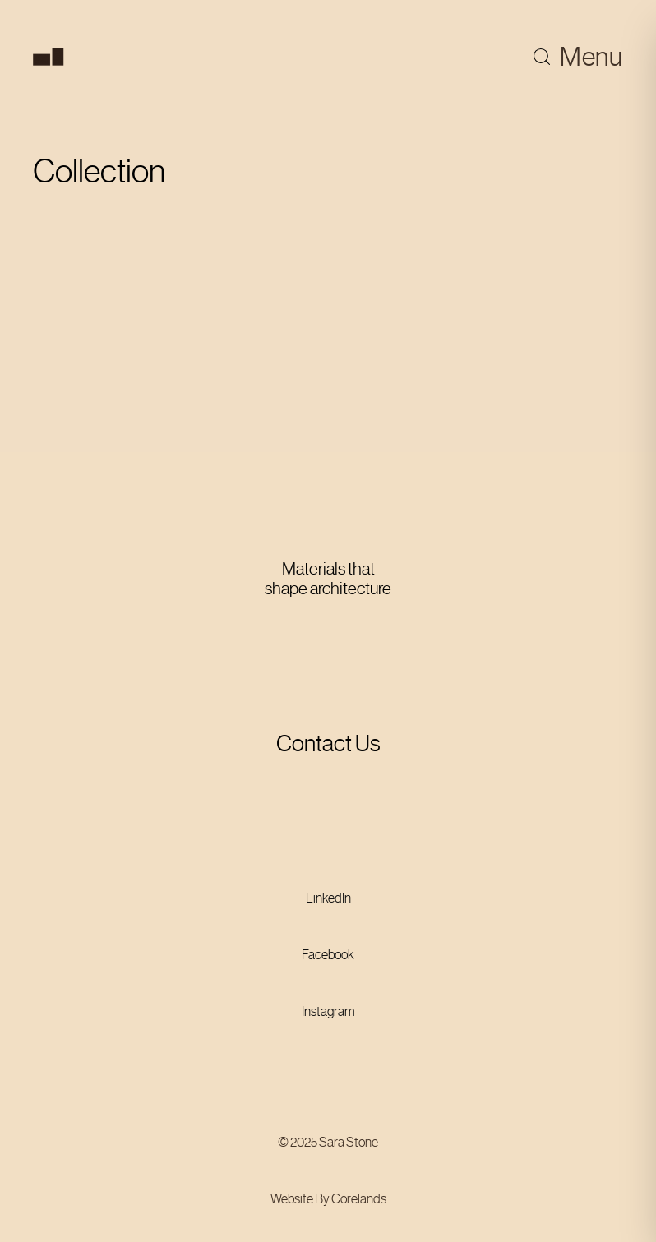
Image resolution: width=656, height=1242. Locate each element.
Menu (591, 57)
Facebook (328, 955)
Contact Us (328, 743)
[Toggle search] (542, 56)
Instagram (328, 1011)
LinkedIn (328, 898)
